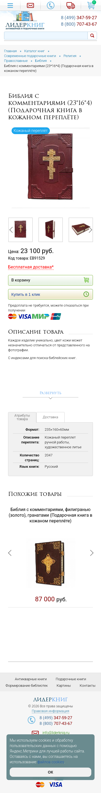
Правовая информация (50, 711)
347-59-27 (79, 17)
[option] (51, 167)
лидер (50, 699)
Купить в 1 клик (50, 294)
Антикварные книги (31, 679)
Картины (64, 685)
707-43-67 (79, 24)
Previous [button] (12, 230)
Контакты (87, 685)
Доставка (50, 417)
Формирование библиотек (27, 685)
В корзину (50, 280)
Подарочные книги (71, 679)
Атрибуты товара (22, 417)
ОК (50, 772)
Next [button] (89, 230)
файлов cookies (50, 762)
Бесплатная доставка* (31, 267)
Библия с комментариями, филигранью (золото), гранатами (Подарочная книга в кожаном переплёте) (50, 515)
